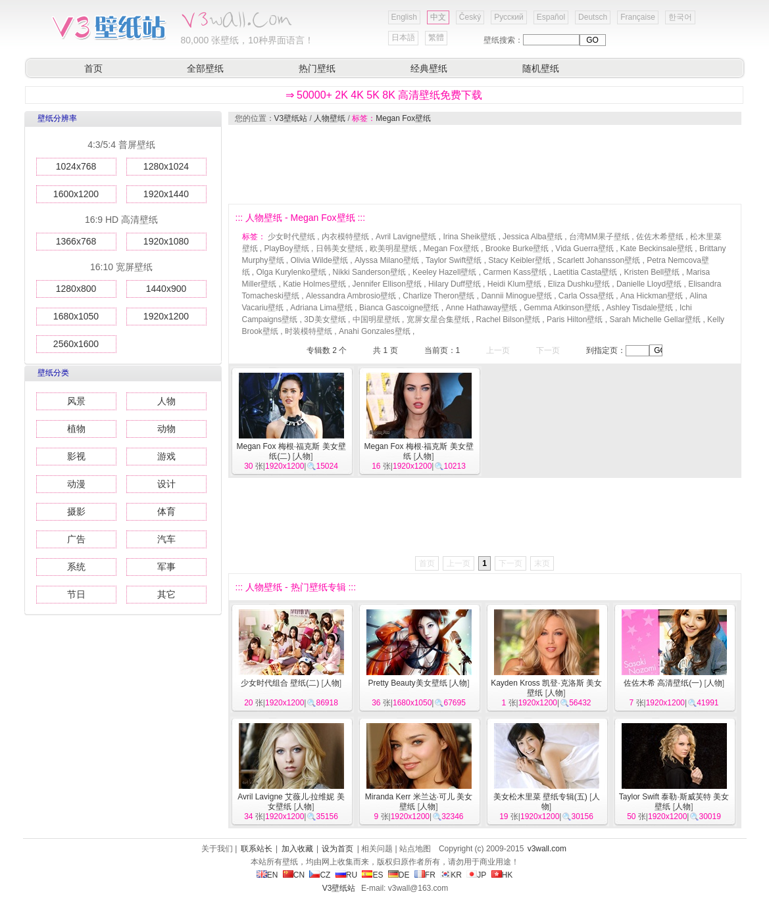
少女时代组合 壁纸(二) (280, 683)
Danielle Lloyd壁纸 (649, 284)
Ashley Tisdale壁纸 (640, 307)
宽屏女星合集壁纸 (438, 319)
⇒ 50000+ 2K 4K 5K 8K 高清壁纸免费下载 (384, 95)
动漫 (76, 484)
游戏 (166, 456)
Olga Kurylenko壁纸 (291, 272)
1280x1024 (166, 166)
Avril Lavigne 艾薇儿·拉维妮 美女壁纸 (291, 801)
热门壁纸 (317, 68)
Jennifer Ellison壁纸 (387, 284)
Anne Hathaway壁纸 (481, 307)
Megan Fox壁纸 (403, 118)
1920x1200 (166, 316)
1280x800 (76, 288)
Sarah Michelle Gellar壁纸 (655, 319)
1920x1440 (166, 194)
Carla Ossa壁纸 (586, 295)
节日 (76, 594)
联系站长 (256, 848)
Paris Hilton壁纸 (575, 319)
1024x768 (76, 166)
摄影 (76, 511)
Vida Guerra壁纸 (584, 248)
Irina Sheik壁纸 (469, 236)
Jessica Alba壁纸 (532, 236)
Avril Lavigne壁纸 (406, 236)
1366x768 (76, 241)
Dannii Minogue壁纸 (516, 295)
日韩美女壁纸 (339, 248)
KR (451, 875)
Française (637, 17)
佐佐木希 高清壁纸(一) (663, 683)
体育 (166, 511)
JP (476, 875)
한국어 (680, 17)
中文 (438, 17)
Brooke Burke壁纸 (517, 248)
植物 (76, 428)
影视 (76, 456)
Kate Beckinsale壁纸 (656, 248)
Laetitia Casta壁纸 (585, 272)
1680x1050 (76, 316)
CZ (319, 875)
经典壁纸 (428, 68)
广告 (76, 539)
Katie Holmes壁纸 (314, 284)
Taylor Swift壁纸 (454, 260)
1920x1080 (166, 241)
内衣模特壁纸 (345, 236)
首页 (93, 68)
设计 (166, 484)
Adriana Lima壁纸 (321, 307)
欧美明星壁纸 (393, 248)
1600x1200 (76, 194)
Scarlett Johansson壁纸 (598, 260)
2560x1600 (76, 344)
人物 (166, 401)
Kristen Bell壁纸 (652, 272)
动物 (166, 428)
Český (470, 17)
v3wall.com (547, 848)
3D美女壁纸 (324, 319)
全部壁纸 (205, 68)
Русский (509, 17)
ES (372, 875)
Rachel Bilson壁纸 (508, 319)
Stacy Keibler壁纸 (519, 260)
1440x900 (166, 288)
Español (551, 17)
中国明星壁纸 (376, 319)
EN (267, 875)
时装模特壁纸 (308, 331)
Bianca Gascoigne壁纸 (399, 307)
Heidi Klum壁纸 (514, 284)
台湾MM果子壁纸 (599, 236)
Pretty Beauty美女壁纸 (407, 683)
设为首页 (337, 848)
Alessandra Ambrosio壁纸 (351, 295)
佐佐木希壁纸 (659, 236)
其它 (166, 594)
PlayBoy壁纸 (286, 248)
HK (502, 875)
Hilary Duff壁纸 (454, 284)
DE (399, 875)
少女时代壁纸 (291, 236)
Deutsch (592, 17)
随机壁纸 (540, 68)
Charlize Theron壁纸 (438, 295)
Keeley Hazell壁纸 (444, 272)
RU (346, 875)
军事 (166, 566)
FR (424, 875)
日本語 (403, 37)
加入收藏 (297, 848)
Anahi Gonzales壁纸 (374, 331)
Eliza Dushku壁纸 (579, 284)
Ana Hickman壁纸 (651, 295)
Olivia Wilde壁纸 (319, 260)
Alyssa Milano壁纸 (387, 260)
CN (294, 875)
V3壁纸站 (291, 118)
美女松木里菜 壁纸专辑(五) (540, 796)
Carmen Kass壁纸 (515, 272)
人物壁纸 (329, 118)
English (404, 17)
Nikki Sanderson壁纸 (369, 272)
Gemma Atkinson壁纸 (561, 307)
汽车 (166, 539)
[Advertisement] (484, 164)
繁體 (436, 37)
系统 (76, 566)
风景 (76, 401)
